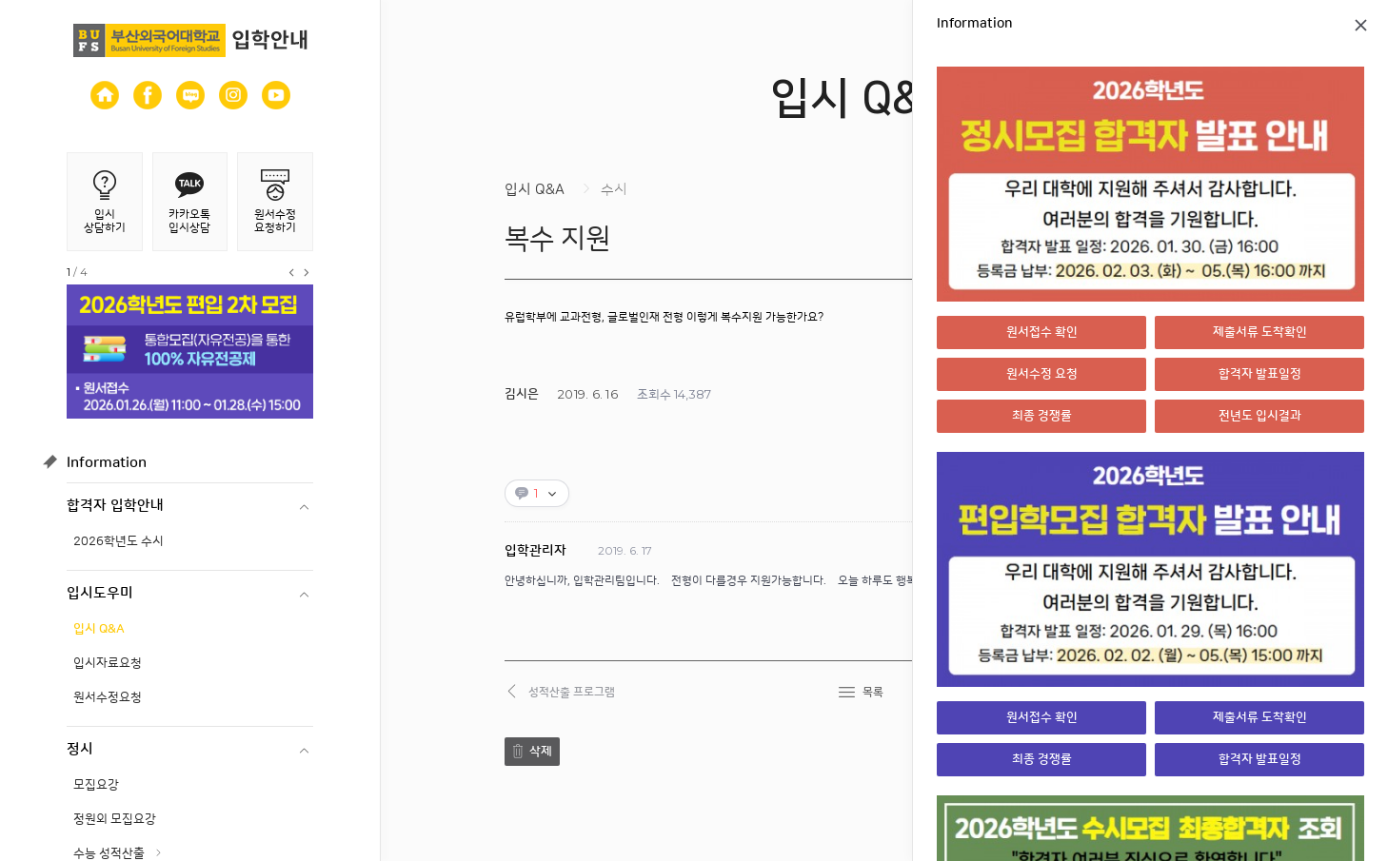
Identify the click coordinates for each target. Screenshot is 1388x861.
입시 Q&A (99, 629)
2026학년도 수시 (118, 541)
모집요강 (96, 785)
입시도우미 (100, 593)
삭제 (540, 751)
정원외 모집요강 (114, 819)
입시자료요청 (107, 663)
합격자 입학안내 (115, 506)
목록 (873, 692)
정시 (80, 749)
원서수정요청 (107, 697)
